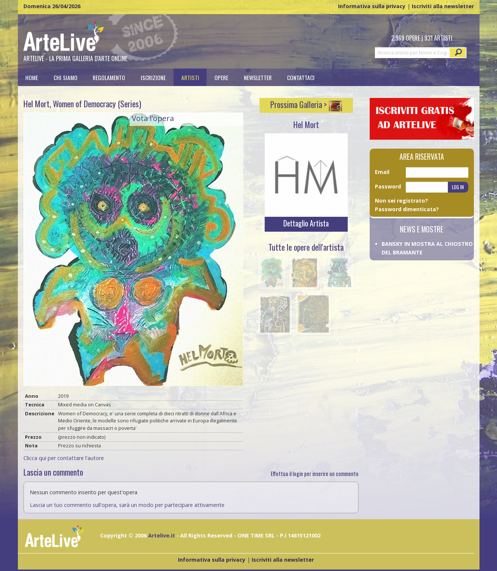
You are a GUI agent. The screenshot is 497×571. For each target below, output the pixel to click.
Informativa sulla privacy (371, 6)
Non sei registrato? (401, 200)
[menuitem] (32, 77)
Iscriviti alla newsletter (443, 6)
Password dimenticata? (407, 209)
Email (382, 171)
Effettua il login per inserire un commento (315, 474)
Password (388, 186)
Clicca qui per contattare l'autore (63, 457)
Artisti (190, 77)
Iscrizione (153, 77)
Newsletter (258, 77)
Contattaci (301, 77)
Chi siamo (65, 77)
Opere (221, 77)
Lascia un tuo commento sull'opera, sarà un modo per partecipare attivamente (127, 504)
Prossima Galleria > (306, 104)
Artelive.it (161, 535)
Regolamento (109, 77)
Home (31, 77)
